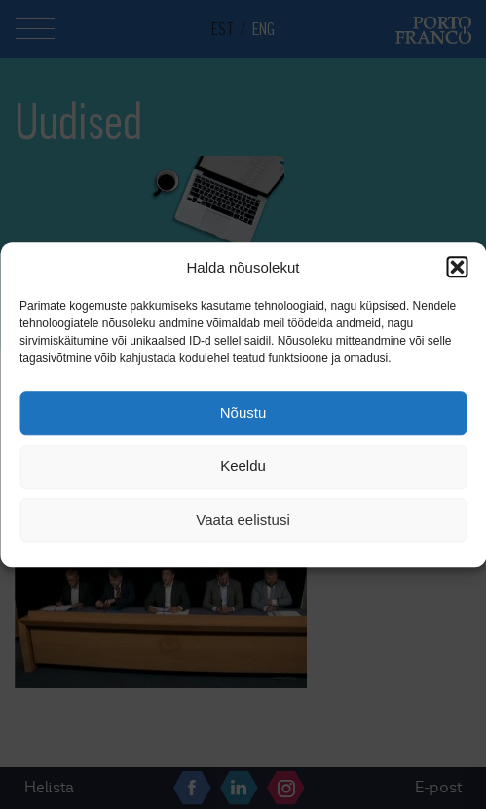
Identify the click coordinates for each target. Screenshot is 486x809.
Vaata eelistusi (242, 520)
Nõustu (243, 413)
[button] (457, 266)
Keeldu (243, 467)
